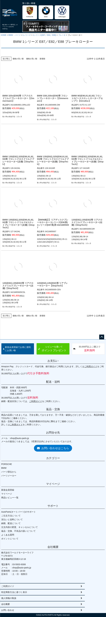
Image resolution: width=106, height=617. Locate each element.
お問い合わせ (7, 610)
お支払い (53, 360)
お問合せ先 (53, 432)
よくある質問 (7, 535)
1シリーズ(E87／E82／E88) (44, 35)
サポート (53, 505)
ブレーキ (62, 35)
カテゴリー (53, 458)
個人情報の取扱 (8, 598)
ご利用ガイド (90, 366)
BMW (3, 468)
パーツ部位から (8, 472)
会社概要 (53, 546)
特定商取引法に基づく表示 (14, 592)
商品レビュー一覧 (9, 497)
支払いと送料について (12, 519)
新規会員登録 (7, 490)
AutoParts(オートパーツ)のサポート (18, 512)
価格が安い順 (18, 59)
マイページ (53, 483)
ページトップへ (101, 337)
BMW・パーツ (14, 35)
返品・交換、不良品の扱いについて (18, 531)
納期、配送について (11, 523)
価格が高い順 (31, 59)
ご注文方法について (11, 515)
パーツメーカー (8, 475)
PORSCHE (6, 464)
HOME (3, 35)
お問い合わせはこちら (53, 448)
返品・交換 (53, 409)
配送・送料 (53, 381)
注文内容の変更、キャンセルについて (19, 527)
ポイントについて (9, 538)
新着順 (42, 59)
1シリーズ (26, 35)
